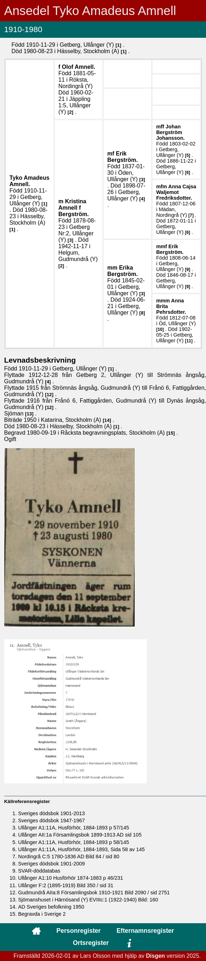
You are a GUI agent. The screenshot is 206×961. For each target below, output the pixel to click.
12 (49, 394)
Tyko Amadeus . (30, 181)
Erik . (122, 156)
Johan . (170, 132)
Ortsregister (91, 942)
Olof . (79, 67)
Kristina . (73, 207)
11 (188, 340)
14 (107, 420)
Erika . (122, 271)
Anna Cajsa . (176, 192)
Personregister (78, 930)
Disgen (155, 956)
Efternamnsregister (145, 930)
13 (29, 413)
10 (160, 329)
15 (170, 433)
